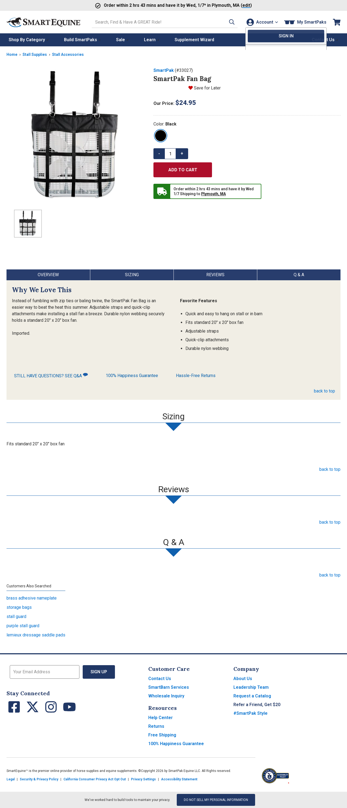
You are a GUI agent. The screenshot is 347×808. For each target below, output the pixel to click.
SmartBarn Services (168, 687)
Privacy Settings (143, 779)
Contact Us (159, 678)
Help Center (160, 717)
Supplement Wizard (194, 39)
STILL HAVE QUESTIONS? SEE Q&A (51, 375)
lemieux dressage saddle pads (36, 635)
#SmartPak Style (250, 713)
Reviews (215, 274)
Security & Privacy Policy (39, 779)
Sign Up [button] (99, 671)
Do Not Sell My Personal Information (216, 800)
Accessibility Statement (179, 779)
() (232, 5)
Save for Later (207, 88)
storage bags (19, 607)
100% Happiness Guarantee (132, 375)
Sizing (132, 274)
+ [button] (182, 153)
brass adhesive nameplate (32, 598)
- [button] (159, 153)
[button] (228, 22)
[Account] (261, 22)
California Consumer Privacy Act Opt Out (94, 779)
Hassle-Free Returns (196, 375)
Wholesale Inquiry (166, 695)
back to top (324, 391)
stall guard (16, 616)
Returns (156, 726)
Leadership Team (251, 687)
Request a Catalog (252, 695)
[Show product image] (76, 136)
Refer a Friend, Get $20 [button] (256, 704)
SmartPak (163, 70)
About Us (242, 678)
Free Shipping (162, 735)
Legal (11, 779)
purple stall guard (23, 625)
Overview (48, 274)
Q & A (299, 274)
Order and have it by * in (157, 5)
